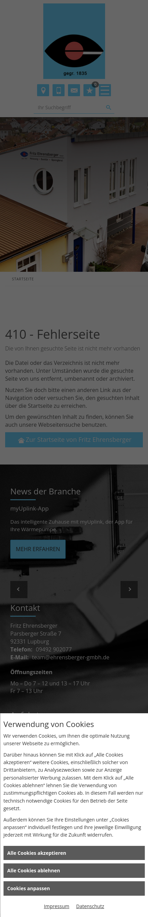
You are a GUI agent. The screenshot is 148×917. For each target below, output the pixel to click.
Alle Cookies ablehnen (33, 870)
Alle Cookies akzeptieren (36, 853)
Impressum (56, 906)
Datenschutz (90, 906)
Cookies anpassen (28, 888)
